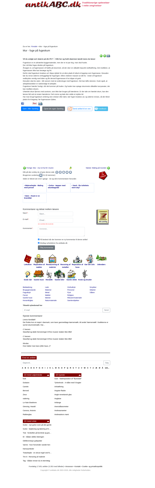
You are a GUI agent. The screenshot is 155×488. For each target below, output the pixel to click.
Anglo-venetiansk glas (63, 395)
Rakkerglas (27, 414)
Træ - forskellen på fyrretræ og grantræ (37, 433)
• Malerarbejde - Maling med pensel (33, 186)
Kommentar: (28, 228)
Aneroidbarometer (61, 406)
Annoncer (69, 466)
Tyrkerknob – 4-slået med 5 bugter (67, 383)
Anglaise (57, 398)
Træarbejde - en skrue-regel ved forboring (37, 453)
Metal (47, 292)
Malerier (48, 290)
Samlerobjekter (73, 300)
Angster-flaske (60, 391)
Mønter (48, 298)
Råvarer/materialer (74, 298)
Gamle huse (27, 298)
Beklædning (27, 287)
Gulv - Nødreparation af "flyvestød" (68, 379)
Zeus (25, 395)
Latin (47, 287)
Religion (70, 295)
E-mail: (26, 219)
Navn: (25, 213)
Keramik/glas (28, 300)
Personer (70, 290)
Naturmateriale (51, 300)
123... (107, 368)
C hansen (26, 329)
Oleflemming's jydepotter (32, 441)
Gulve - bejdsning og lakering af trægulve (37, 429)
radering (26, 398)
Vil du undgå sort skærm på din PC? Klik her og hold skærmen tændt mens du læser (59, 59)
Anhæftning (58, 387)
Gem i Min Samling (30, 109)
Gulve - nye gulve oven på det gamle (37, 425)
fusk (24, 379)
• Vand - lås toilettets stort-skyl (80, 186)
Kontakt (78, 466)
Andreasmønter (60, 410)
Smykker (93, 287)
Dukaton (26, 383)
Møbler (48, 295)
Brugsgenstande (29, 290)
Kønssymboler (28, 449)
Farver (25, 295)
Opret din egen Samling (53, 109)
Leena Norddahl (29, 320)
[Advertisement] (11, 35)
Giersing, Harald (29, 406)
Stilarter (93, 290)
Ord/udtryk (71, 287)
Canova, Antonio (29, 410)
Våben (92, 292)
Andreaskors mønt (61, 414)
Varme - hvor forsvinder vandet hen (36, 445)
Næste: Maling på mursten (98, 168)
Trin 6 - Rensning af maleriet (34, 457)
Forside (34, 46)
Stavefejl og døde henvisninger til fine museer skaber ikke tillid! (47, 332)
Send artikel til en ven (82, 109)
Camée (25, 387)
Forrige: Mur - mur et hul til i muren (38, 168)
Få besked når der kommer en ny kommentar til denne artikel (63, 239)
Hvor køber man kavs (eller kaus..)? (37, 346)
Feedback (102, 109)
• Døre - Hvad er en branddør (32, 197)
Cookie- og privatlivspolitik (92, 466)
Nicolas (26, 343)
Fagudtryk (27, 292)
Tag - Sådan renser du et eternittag (36, 461)
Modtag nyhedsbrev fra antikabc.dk (53, 243)
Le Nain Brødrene (30, 402)
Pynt (69, 292)
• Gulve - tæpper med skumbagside (56, 186)
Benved (26, 391)
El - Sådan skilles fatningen (33, 437)
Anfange (57, 402)
